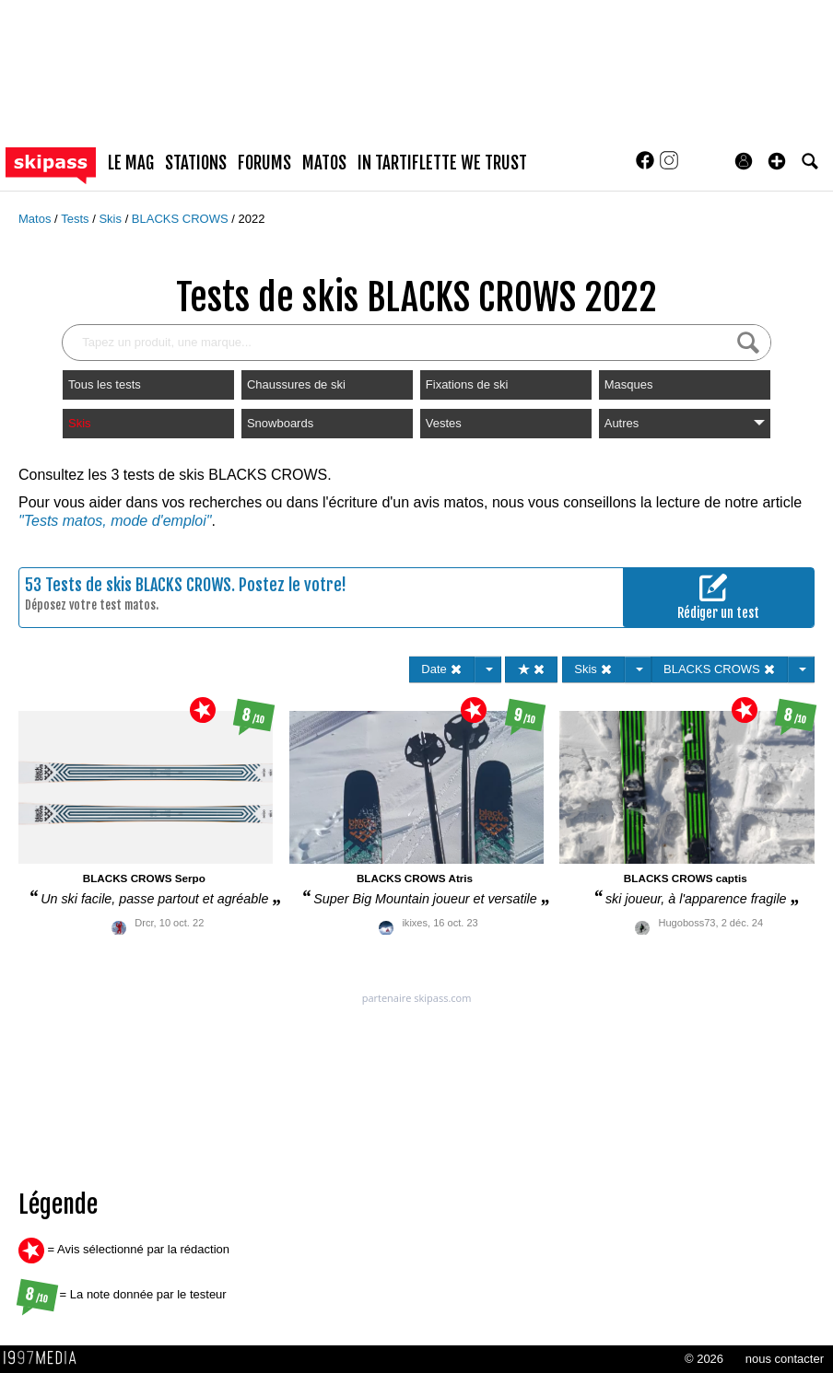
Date (442, 669)
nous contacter (784, 1359)
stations (196, 163)
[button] (777, 161)
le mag (131, 163)
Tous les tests (104, 384)
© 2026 (704, 1359)
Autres (684, 423)
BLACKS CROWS (181, 219)
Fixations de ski (467, 384)
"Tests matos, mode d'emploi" (114, 521)
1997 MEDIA (45, 1358)
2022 (251, 219)
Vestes (444, 423)
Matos (36, 219)
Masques (628, 384)
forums (264, 163)
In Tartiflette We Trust (442, 163)
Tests (76, 219)
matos (324, 163)
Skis (111, 219)
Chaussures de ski (296, 384)
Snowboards (280, 423)
